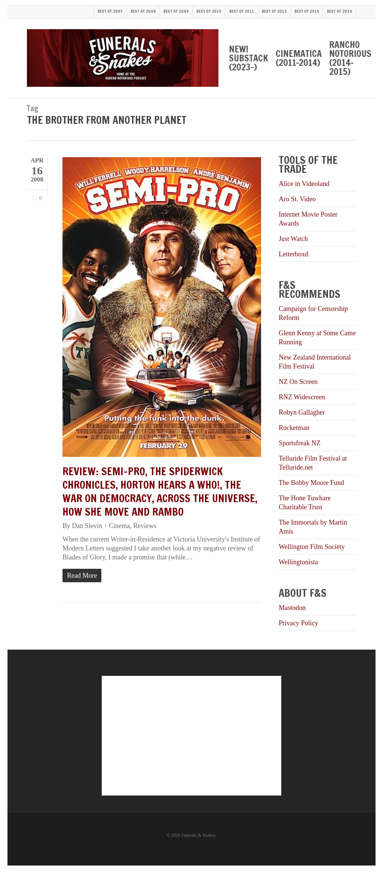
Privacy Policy (298, 623)
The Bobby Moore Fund (311, 482)
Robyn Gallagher (302, 412)
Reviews (144, 525)
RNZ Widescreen (302, 397)
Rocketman (294, 427)
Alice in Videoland (304, 183)
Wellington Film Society (312, 546)
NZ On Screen (298, 381)
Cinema (119, 525)
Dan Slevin (87, 525)
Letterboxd (293, 254)
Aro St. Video (297, 199)
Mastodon (292, 607)
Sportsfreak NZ (299, 443)
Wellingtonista (298, 562)
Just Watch (293, 238)
